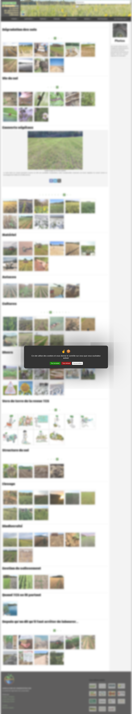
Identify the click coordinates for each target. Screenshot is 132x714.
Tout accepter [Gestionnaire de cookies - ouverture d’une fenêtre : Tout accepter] (55, 363)
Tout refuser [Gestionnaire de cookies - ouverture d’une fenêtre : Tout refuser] (66, 363)
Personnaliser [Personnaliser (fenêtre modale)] (77, 363)
